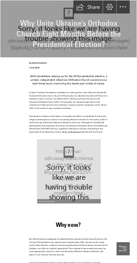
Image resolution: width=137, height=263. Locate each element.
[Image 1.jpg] (69, 171)
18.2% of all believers (71, 132)
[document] (68, 131)
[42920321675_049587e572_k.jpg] (68, 29)
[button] (88, 7)
